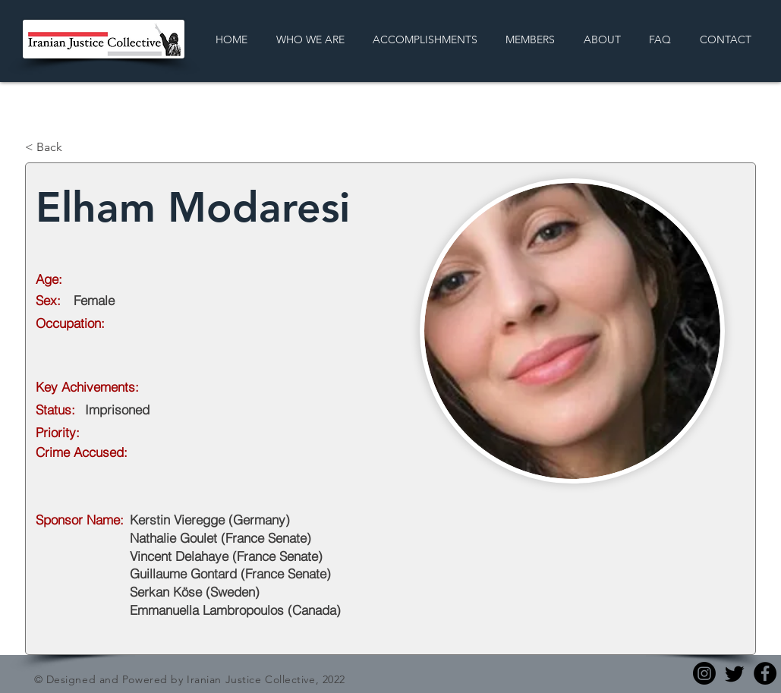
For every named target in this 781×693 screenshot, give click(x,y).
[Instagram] (704, 673)
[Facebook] (765, 673)
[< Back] (75, 147)
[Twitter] (734, 673)
